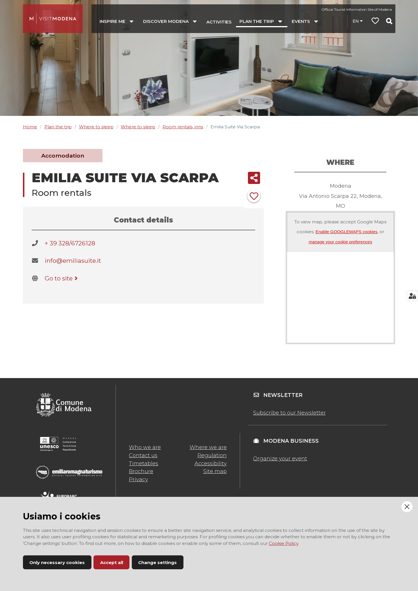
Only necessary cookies (57, 562)
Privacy (138, 479)
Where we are (208, 447)
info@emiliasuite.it (73, 260)
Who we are (145, 447)
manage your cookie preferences (340, 241)
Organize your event (280, 458)
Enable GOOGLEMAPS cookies (346, 231)
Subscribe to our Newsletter (289, 413)
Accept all (111, 562)
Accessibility (210, 463)
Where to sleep (96, 127)
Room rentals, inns (183, 127)
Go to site (62, 278)
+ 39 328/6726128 (70, 243)
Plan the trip (58, 127)
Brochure (141, 471)
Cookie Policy (283, 543)
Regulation (212, 455)
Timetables (143, 463)
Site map (215, 471)
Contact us (143, 455)
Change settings (157, 562)
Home (30, 127)
